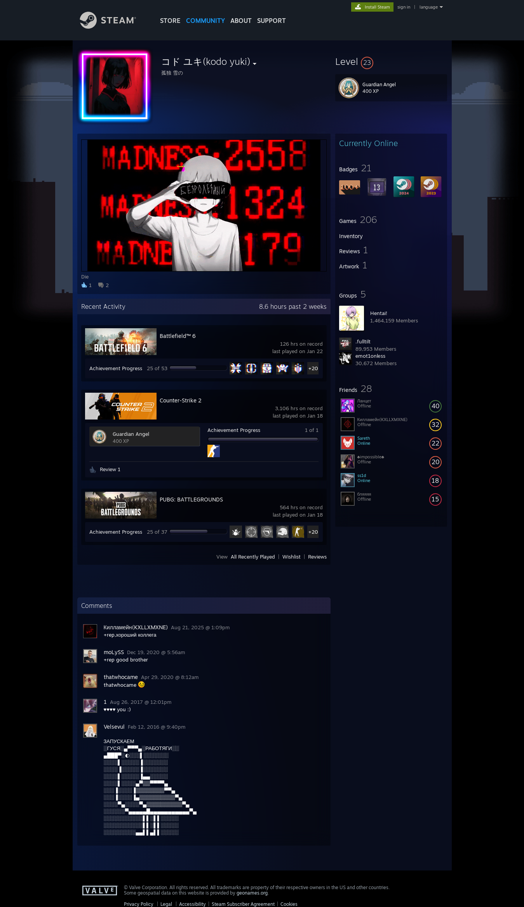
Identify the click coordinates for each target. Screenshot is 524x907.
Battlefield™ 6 (178, 336)
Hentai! (378, 313)
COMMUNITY (205, 20)
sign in (403, 7)
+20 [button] (313, 368)
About (241, 20)
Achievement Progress (115, 368)
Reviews (317, 557)
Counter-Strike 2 (181, 400)
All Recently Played (253, 557)
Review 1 (110, 469)
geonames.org (252, 893)
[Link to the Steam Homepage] (114, 26)
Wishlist (291, 557)
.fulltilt (363, 341)
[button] (391, 61)
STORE (170, 20)
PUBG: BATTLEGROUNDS (191, 499)
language (429, 7)
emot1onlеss (370, 356)
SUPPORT (271, 20)
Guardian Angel (131, 434)
